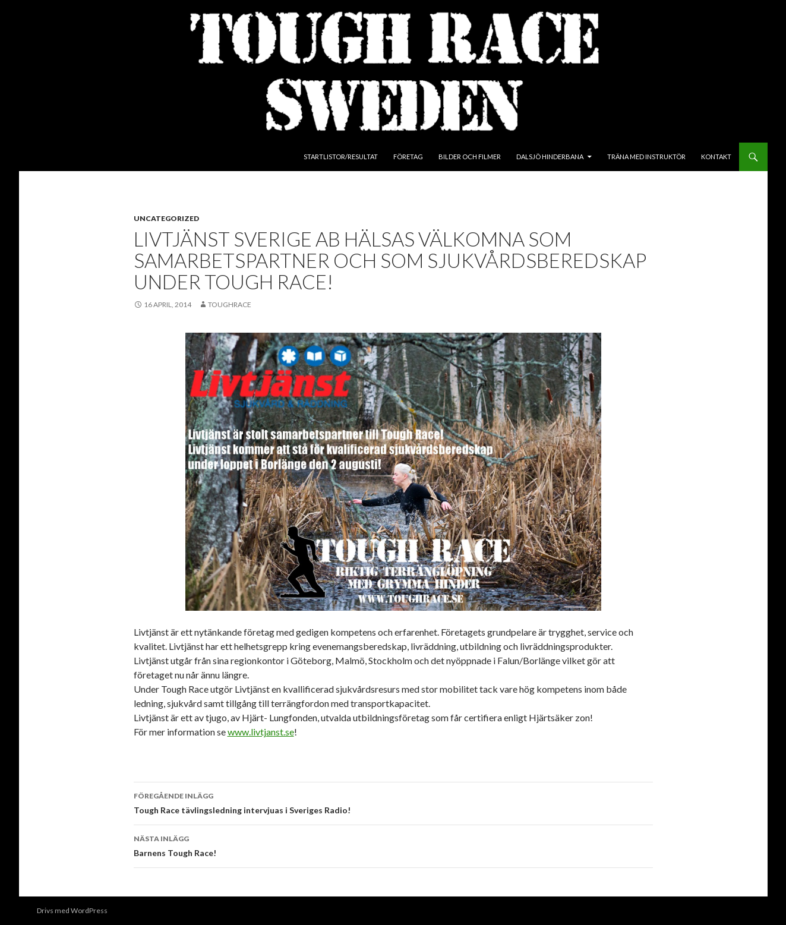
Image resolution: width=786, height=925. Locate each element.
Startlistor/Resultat (341, 156)
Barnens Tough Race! (393, 845)
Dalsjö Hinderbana (549, 156)
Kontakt (716, 156)
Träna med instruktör (646, 156)
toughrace (229, 304)
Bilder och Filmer (469, 156)
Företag (408, 156)
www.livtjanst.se (261, 731)
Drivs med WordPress (72, 910)
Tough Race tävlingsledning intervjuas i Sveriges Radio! (393, 802)
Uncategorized (166, 218)
